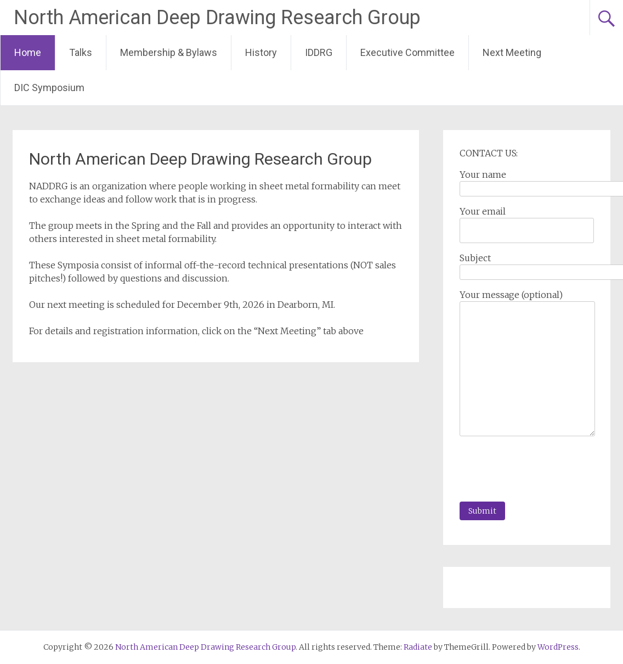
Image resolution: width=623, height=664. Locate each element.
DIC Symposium (49, 87)
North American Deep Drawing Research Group (217, 17)
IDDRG (318, 52)
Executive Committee (407, 52)
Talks (80, 52)
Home (27, 52)
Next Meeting (512, 52)
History (261, 52)
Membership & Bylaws (168, 52)
